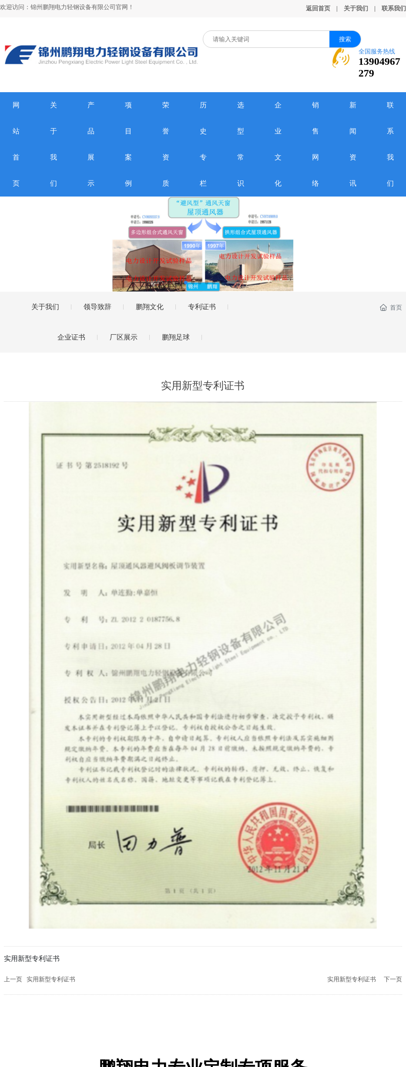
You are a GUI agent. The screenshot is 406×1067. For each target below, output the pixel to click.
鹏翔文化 (150, 307)
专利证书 (202, 307)
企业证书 (71, 337)
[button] (186, 282)
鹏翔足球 (176, 337)
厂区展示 (124, 337)
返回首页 (318, 8)
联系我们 (394, 8)
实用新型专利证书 (51, 979)
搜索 (345, 39)
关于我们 (356, 8)
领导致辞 (97, 307)
